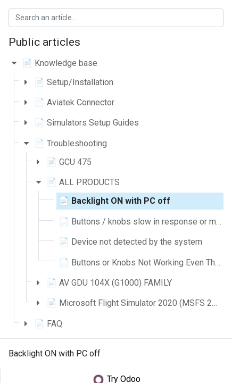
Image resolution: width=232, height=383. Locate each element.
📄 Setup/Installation (73, 82)
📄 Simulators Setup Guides (86, 123)
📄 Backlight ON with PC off (114, 201)
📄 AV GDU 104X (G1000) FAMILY (109, 283)
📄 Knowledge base (59, 63)
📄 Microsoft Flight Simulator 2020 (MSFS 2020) (137, 303)
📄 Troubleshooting (70, 143)
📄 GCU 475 (69, 162)
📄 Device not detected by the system (130, 242)
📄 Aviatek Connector (74, 102)
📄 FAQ (48, 324)
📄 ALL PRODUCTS (83, 182)
